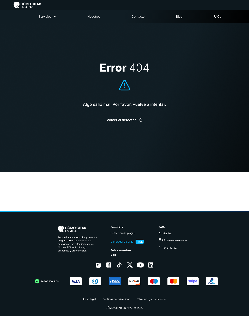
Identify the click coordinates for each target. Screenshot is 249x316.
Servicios (47, 16)
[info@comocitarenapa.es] (160, 238)
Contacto (138, 16)
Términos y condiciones (151, 299)
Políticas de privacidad (116, 299)
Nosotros (93, 16)
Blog (179, 16)
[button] (124, 120)
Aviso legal (89, 299)
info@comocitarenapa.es (174, 239)
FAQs (217, 16)
